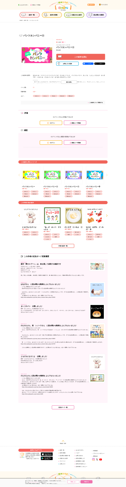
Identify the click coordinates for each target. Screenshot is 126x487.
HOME (21, 20)
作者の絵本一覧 (63, 246)
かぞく (55, 234)
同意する (86, 481)
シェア (89, 63)
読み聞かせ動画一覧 (65, 455)
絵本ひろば (63, 5)
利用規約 (95, 450)
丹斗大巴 (58, 50)
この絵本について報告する (96, 102)
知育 (56, 236)
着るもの (71, 96)
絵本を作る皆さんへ (81, 463)
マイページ (62, 461)
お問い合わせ (79, 455)
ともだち (34, 234)
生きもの (62, 96)
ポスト (101, 63)
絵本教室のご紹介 (80, 461)
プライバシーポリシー (98, 453)
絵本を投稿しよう (80, 458)
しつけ (47, 239)
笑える (53, 96)
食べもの (77, 232)
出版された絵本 (64, 458)
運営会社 (95, 456)
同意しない (73, 481)
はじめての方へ (80, 450)
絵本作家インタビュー (81, 466)
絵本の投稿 (62, 452)
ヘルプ (77, 452)
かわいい (37, 96)
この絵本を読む (72, 56)
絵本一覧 (26, 20)
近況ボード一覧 (63, 407)
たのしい (45, 96)
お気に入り (62, 463)
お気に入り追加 (65, 63)
